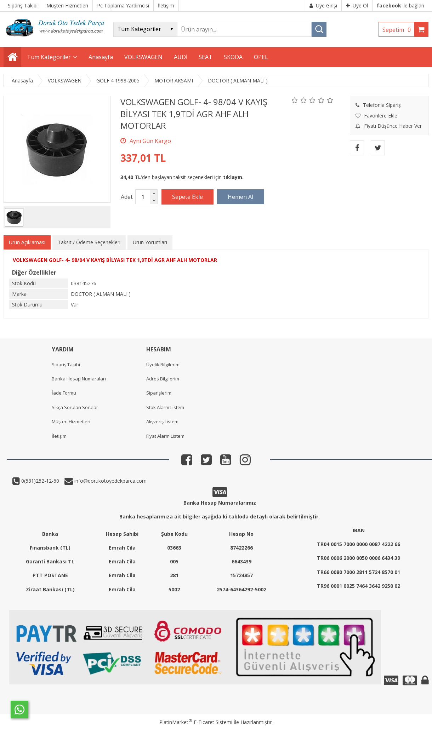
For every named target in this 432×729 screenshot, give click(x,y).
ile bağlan (400, 5)
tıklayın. (233, 177)
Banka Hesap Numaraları (79, 378)
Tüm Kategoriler (49, 57)
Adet (127, 197)
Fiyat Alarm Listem (165, 436)
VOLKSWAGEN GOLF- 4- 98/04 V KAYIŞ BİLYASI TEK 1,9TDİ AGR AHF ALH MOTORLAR (115, 260)
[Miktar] (142, 196)
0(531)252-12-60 (39, 480)
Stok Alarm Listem (165, 407)
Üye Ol (357, 5)
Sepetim (398, 30)
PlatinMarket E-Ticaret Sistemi (195, 722)
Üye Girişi (323, 5)
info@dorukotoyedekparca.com (110, 480)
